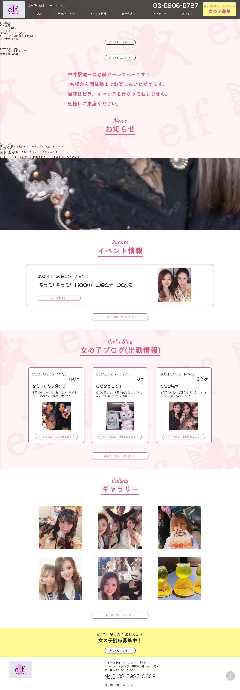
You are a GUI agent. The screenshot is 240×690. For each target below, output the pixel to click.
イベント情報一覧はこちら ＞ (120, 317)
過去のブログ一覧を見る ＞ (120, 456)
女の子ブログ (129, 13)
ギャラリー (159, 13)
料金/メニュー (66, 13)
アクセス (187, 13)
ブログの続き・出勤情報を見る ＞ (56, 436)
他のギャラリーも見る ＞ (120, 615)
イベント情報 (98, 13)
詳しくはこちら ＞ (120, 42)
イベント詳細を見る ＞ (58, 298)
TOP (39, 13)
